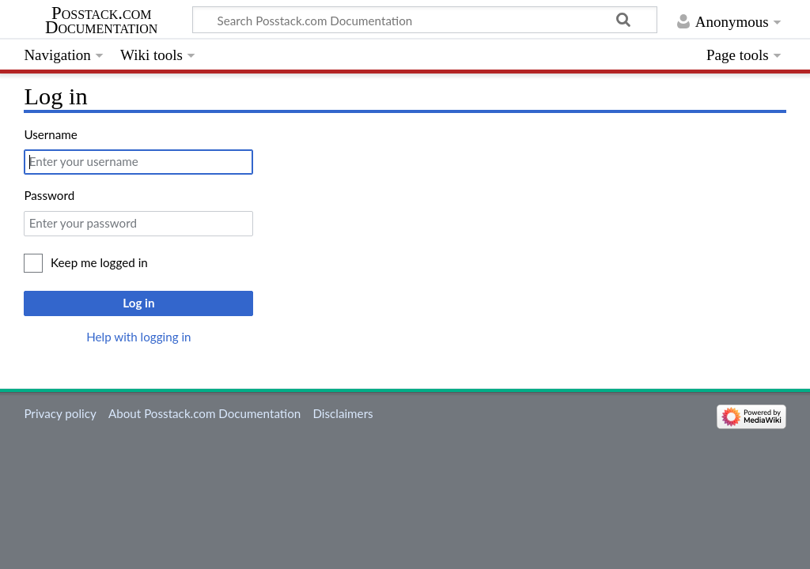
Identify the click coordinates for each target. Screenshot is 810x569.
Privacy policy (60, 413)
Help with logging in (138, 337)
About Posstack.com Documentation (204, 413)
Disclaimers (342, 413)
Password (49, 195)
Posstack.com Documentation (101, 20)
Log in (138, 303)
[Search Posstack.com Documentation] (425, 19)
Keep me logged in (99, 262)
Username (50, 134)
